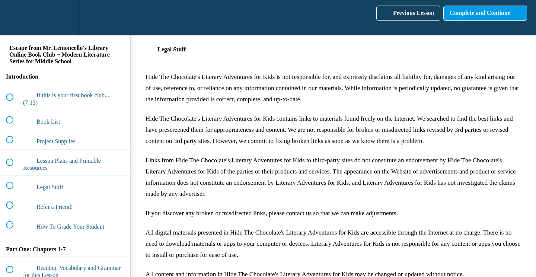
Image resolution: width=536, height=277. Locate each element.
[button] (14, 17)
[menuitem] (65, 17)
